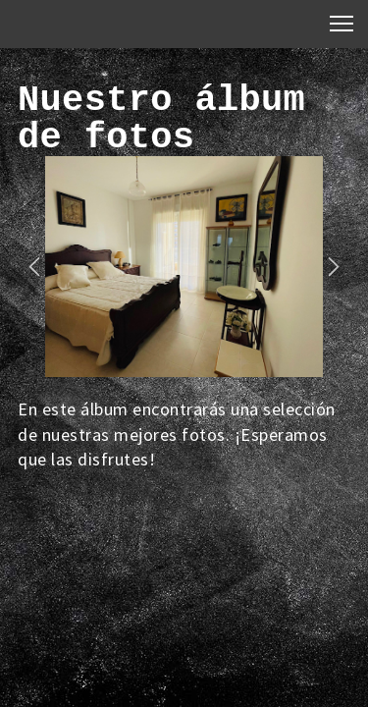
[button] (34, 267)
